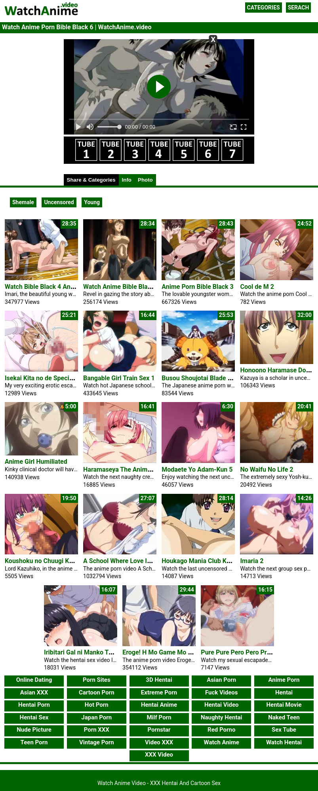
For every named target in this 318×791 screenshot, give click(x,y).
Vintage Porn (96, 742)
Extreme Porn (159, 692)
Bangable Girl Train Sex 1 (119, 378)
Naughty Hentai (221, 717)
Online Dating (34, 679)
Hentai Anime (159, 704)
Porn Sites (96, 679)
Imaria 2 (251, 561)
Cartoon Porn (96, 692)
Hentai (284, 692)
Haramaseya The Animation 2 (125, 469)
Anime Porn (283, 679)
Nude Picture (34, 729)
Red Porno (221, 729)
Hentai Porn (34, 704)
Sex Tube (284, 729)
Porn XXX (96, 729)
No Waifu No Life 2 (266, 469)
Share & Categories (91, 180)
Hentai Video (221, 704)
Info (126, 180)
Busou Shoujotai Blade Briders (205, 378)
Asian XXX (34, 692)
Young (92, 202)
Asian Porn (221, 679)
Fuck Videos (221, 692)
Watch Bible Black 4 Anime (43, 286)
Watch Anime (221, 742)
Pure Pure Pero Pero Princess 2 (245, 652)
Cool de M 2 (257, 286)
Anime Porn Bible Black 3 (198, 286)
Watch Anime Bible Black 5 (121, 286)
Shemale (23, 202)
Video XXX (159, 742)
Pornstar (158, 729)
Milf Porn (159, 717)
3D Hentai (159, 679)
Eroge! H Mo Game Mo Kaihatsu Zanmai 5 (181, 652)
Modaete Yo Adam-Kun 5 (197, 469)
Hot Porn (97, 704)
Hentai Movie (283, 704)
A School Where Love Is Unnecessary (136, 561)
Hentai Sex (34, 717)
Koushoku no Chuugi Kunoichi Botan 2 (59, 561)
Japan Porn (96, 717)
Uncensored (59, 202)
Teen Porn (34, 742)
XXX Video (159, 754)
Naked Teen (284, 717)
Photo (145, 180)
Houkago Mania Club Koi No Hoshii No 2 (219, 561)
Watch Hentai (284, 742)
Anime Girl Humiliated (36, 461)
